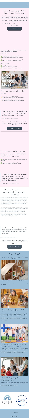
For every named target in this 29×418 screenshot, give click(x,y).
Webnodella (15, 412)
